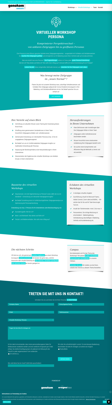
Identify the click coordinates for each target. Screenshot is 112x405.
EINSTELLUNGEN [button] (6, 402)
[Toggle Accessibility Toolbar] (109, 402)
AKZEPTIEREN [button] (106, 401)
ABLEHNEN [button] (107, 399)
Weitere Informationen (90, 399)
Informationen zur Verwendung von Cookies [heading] (14, 394)
